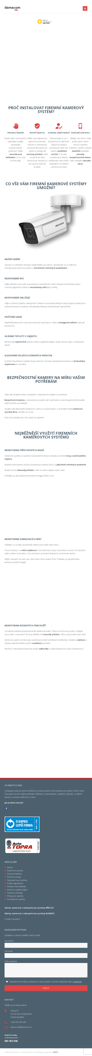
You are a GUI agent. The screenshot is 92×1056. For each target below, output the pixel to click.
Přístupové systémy (15, 896)
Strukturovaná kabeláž (16, 886)
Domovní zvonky (14, 877)
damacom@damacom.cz (21, 1027)
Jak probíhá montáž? (14, 802)
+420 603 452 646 (18, 1022)
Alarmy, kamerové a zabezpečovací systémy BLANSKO (30, 913)
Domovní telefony (14, 873)
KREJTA (55, 1052)
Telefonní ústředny (15, 893)
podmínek (77, 981)
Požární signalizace (15, 883)
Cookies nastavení (12, 919)
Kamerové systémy (15, 870)
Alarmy (10, 867)
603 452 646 (11, 1041)
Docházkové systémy (16, 899)
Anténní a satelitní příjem (17, 889)
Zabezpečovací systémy (17, 880)
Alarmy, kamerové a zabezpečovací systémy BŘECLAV (29, 907)
